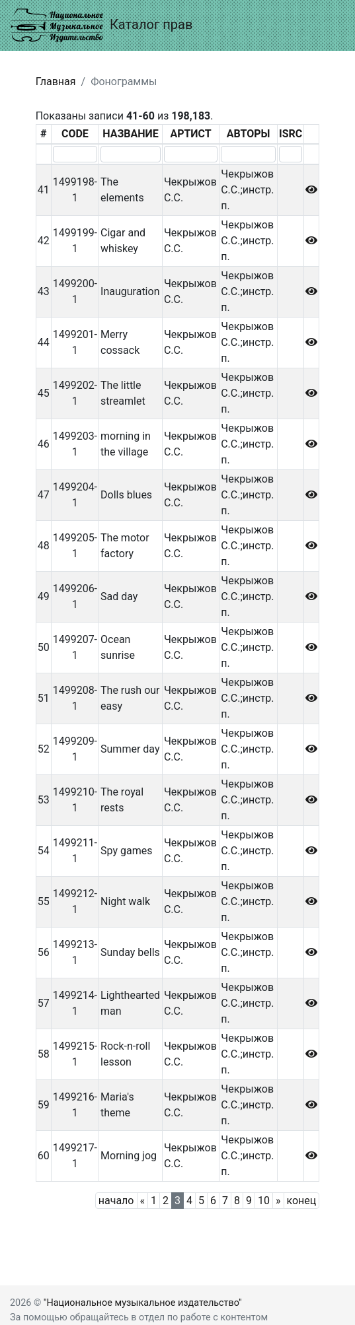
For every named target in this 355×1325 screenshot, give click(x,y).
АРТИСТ (190, 133)
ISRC (290, 133)
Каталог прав (101, 25)
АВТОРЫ (248, 133)
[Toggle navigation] (325, 25)
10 (264, 1200)
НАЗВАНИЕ (130, 133)
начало (116, 1200)
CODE (75, 133)
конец (302, 1200)
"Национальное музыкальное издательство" (143, 1302)
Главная (56, 81)
